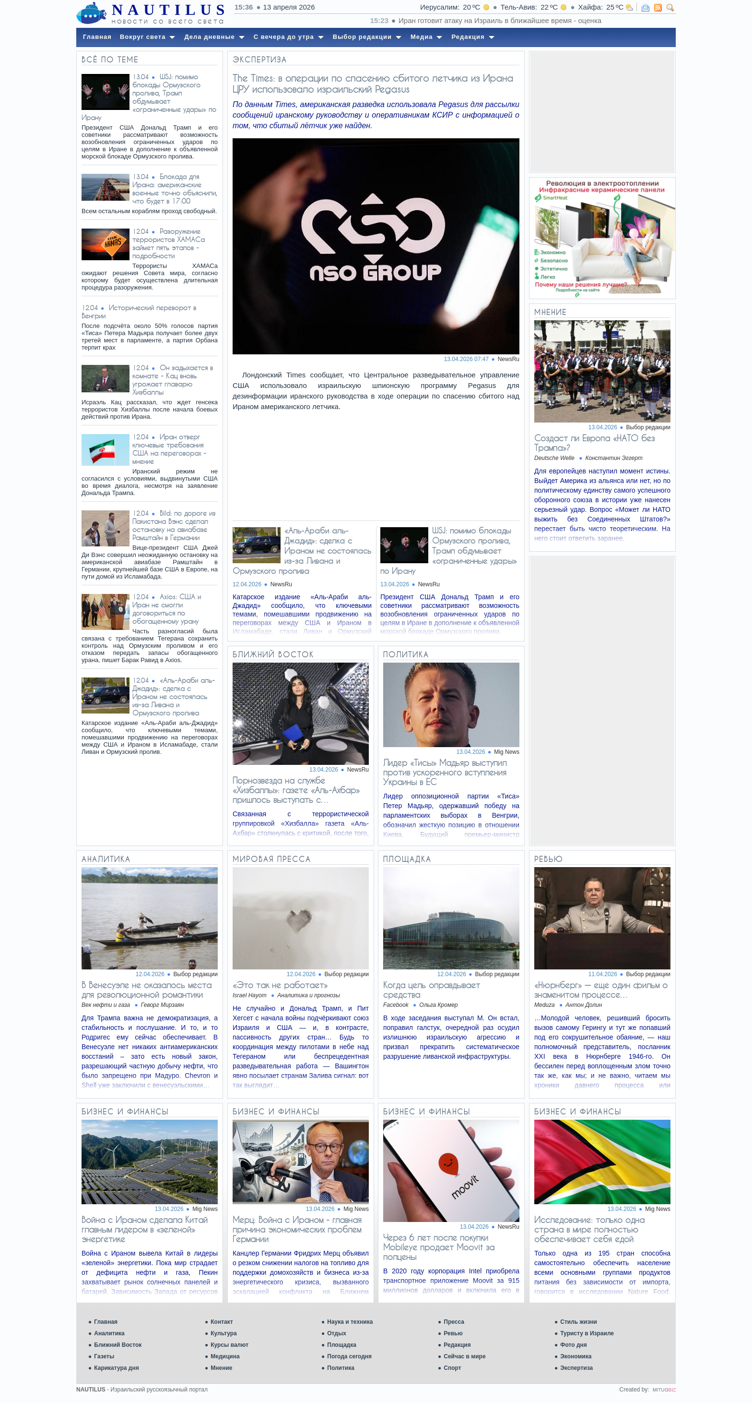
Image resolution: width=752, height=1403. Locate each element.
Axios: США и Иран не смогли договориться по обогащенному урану (166, 609)
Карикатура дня (116, 1368)
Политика (340, 1368)
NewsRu (508, 359)
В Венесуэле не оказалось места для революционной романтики (147, 989)
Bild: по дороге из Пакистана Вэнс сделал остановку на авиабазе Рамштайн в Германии (173, 525)
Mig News (506, 752)
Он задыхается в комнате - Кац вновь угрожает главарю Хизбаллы (172, 379)
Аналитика (109, 1333)
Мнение (221, 1368)
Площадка (341, 1345)
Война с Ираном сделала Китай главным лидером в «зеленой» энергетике (145, 1229)
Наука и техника (350, 1321)
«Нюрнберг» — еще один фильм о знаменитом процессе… (601, 989)
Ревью (453, 1333)
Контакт (222, 1321)
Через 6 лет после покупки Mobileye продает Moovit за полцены (438, 1247)
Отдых (336, 1333)
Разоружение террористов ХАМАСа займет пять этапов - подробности (168, 243)
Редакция (457, 1345)
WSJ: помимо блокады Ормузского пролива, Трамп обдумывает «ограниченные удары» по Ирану (149, 97)
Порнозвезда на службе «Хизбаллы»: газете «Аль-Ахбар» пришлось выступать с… (296, 789)
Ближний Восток (117, 1345)
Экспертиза (576, 1368)
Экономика (575, 1356)
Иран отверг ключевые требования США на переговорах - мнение (169, 449)
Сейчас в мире (464, 1356)
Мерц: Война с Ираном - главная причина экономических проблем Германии (297, 1229)
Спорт (452, 1368)
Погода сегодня (349, 1356)
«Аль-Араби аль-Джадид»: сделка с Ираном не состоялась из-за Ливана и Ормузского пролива (173, 696)
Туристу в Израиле (587, 1333)
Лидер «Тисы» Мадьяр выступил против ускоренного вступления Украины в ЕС (444, 772)
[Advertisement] (602, 112)
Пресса (454, 1321)
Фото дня (573, 1345)
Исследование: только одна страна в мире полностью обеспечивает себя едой (589, 1229)
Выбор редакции (648, 427)
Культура (223, 1333)
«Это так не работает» (280, 985)
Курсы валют (229, 1345)
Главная (106, 1321)
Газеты (104, 1356)
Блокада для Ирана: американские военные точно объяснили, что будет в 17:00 (174, 188)
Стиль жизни (578, 1321)
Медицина (225, 1356)
